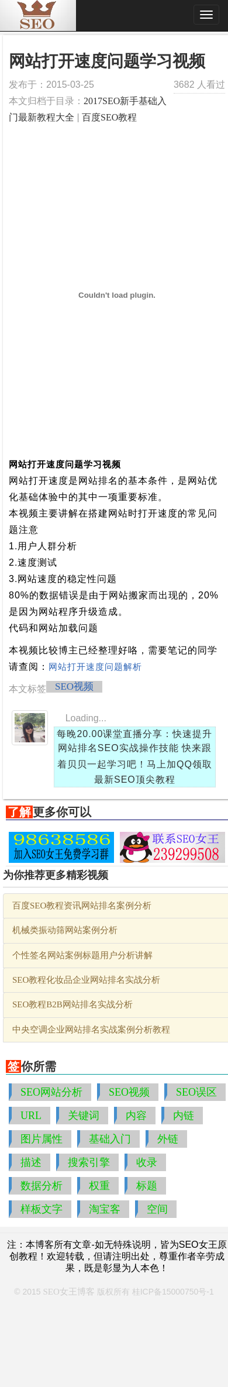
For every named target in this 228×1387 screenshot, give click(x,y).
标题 (146, 1186)
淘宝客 (104, 1209)
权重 (99, 1186)
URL (31, 1115)
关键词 (83, 1115)
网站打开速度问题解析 (95, 667)
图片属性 (41, 1139)
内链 (183, 1115)
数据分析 (41, 1186)
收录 (146, 1162)
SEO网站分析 (51, 1092)
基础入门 (110, 1139)
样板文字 (41, 1209)
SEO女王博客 (69, 1291)
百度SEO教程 (109, 117)
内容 (136, 1115)
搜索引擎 (89, 1162)
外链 (167, 1139)
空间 (157, 1209)
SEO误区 (196, 1092)
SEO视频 (74, 686)
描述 (31, 1162)
